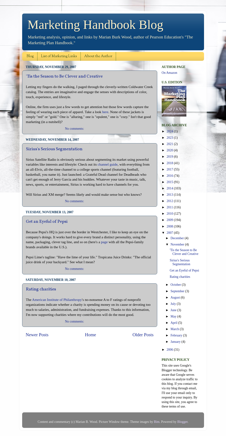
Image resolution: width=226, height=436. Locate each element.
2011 (170, 207)
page (104, 242)
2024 (170, 131)
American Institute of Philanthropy (57, 300)
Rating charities (41, 289)
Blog (30, 56)
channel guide (107, 164)
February (177, 335)
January (176, 341)
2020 (170, 150)
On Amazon (169, 73)
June (174, 310)
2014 (170, 188)
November (178, 244)
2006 (170, 349)
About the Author (98, 56)
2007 (170, 233)
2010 (170, 213)
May (174, 316)
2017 (170, 169)
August (176, 297)
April (174, 323)
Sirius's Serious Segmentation (54, 149)
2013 (170, 194)
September (178, 291)
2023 (170, 137)
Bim (157, 422)
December (178, 238)
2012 (170, 201)
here (105, 112)
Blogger (182, 422)
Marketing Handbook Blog (95, 25)
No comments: (75, 128)
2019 (170, 156)
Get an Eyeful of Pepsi (47, 222)
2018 (170, 163)
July (174, 304)
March (175, 329)
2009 (170, 220)
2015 (170, 182)
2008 (170, 226)
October (176, 284)
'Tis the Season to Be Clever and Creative (64, 76)
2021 (170, 144)
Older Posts (143, 334)
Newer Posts (37, 334)
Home (90, 334)
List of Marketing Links (59, 56)
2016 (170, 176)
